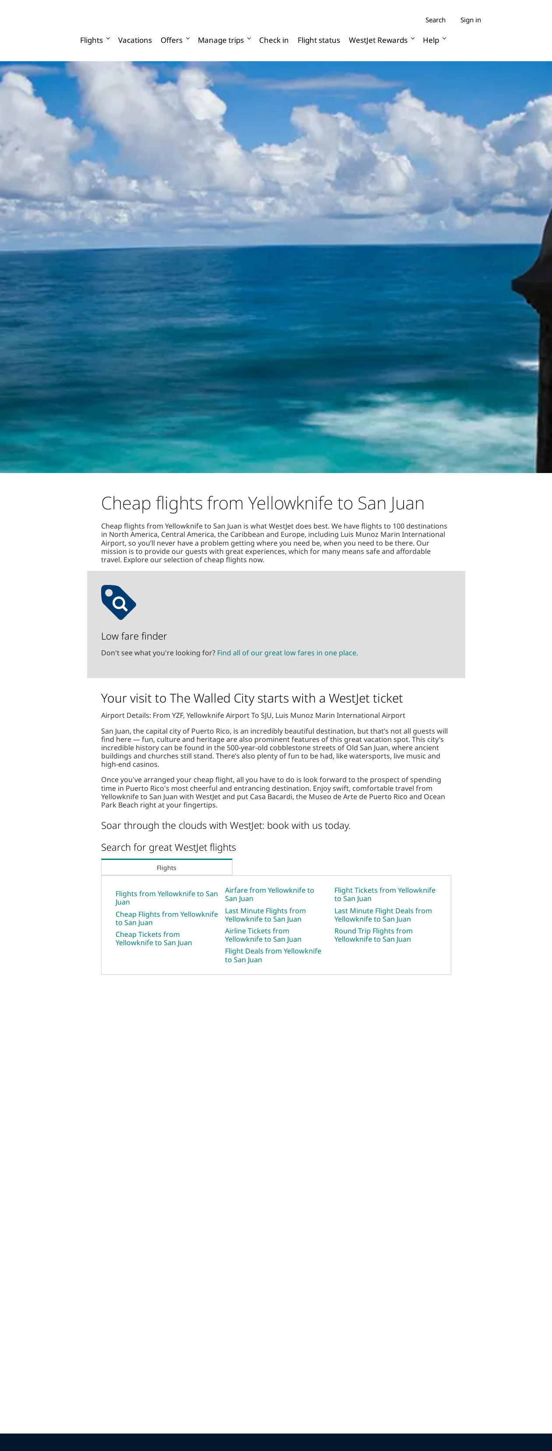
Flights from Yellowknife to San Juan (167, 898)
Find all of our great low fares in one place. (287, 653)
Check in (274, 40)
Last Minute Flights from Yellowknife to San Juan (265, 915)
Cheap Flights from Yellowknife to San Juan (167, 918)
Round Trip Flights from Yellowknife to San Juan (373, 935)
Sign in (471, 19)
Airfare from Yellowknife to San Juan (269, 894)
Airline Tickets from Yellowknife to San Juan (263, 935)
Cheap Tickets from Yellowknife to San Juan (154, 938)
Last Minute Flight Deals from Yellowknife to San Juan (383, 915)
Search (435, 20)
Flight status (319, 40)
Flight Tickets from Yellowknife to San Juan (385, 894)
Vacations (135, 40)
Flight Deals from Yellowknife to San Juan (273, 955)
